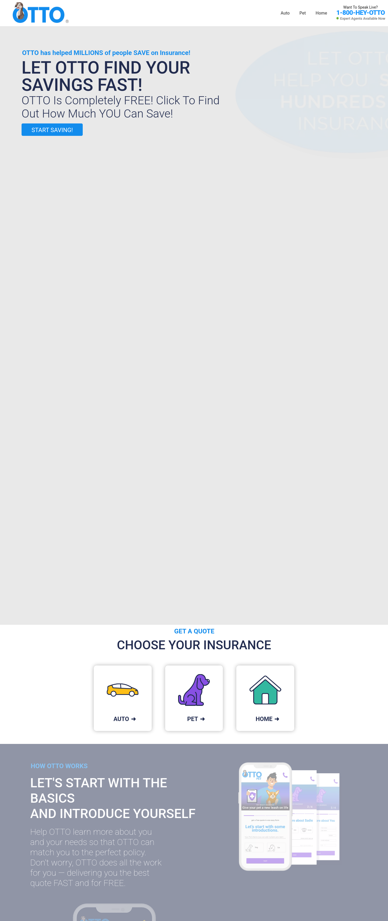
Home (321, 13)
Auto (286, 13)
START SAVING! (52, 130)
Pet (303, 13)
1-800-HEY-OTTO (360, 12)
